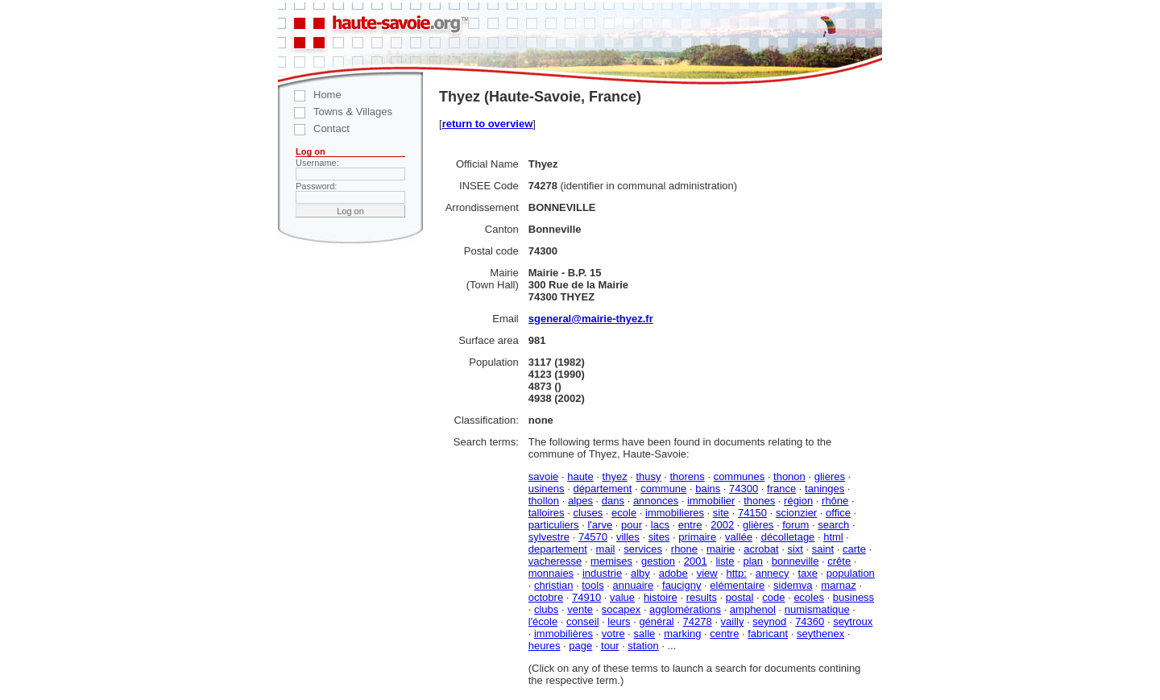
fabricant (768, 634)
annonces (655, 501)
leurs (618, 621)
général (656, 621)
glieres (829, 476)
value (622, 597)
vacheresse (555, 561)
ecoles (808, 597)
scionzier (796, 513)
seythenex (820, 634)
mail (605, 549)
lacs (660, 525)
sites (659, 537)
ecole (623, 513)
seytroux (852, 621)
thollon (543, 501)
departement (557, 549)
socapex (621, 609)
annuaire (633, 585)
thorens (686, 476)
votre (613, 634)
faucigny (681, 585)
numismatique (817, 609)
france (781, 489)
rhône (835, 501)
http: (737, 573)
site (721, 513)
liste (724, 561)
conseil (582, 621)
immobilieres (674, 513)
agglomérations (685, 609)
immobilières (563, 634)
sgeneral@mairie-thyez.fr (590, 319)
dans (613, 501)
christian (553, 585)
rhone (684, 549)
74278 (697, 621)
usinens (546, 489)
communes (739, 476)
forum (795, 525)
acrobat (761, 549)
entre (690, 525)
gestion (658, 561)
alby (640, 573)
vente (580, 609)
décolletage (788, 537)
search (833, 525)
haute (580, 476)
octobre (545, 597)
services (643, 549)
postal (740, 597)
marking (682, 634)
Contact (314, 128)
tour (610, 646)
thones (759, 501)
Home (310, 95)
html (833, 537)
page (580, 646)
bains (707, 489)
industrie (602, 573)
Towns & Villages (335, 112)
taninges (824, 489)
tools (592, 585)
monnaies (551, 573)
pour (631, 525)
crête (839, 561)
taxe (808, 573)
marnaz (838, 585)
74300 (743, 489)
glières (758, 525)
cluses (588, 513)
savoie (543, 476)
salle (645, 634)
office (838, 513)
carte (854, 549)
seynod (769, 621)
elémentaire (737, 585)
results (701, 597)
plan (753, 561)
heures (544, 646)
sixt (795, 549)
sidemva (792, 585)
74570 (592, 537)
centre (724, 634)
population (850, 573)
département (602, 489)
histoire (660, 597)
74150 (752, 513)
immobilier (711, 501)
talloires (546, 513)
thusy (648, 476)
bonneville (795, 561)
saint (823, 549)
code (773, 597)
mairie (720, 549)
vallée (738, 537)
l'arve (599, 525)
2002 (722, 525)
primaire (697, 537)
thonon (789, 476)
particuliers (553, 525)
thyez (615, 476)
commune (663, 489)
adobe (673, 573)
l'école (542, 621)
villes (628, 537)
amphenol (753, 609)
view (707, 573)
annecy (772, 573)
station (643, 646)
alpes (580, 501)
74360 (809, 621)
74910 (586, 597)
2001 (695, 561)
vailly (732, 621)
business (853, 597)
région (798, 501)
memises (611, 561)
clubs (546, 609)
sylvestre (549, 537)
